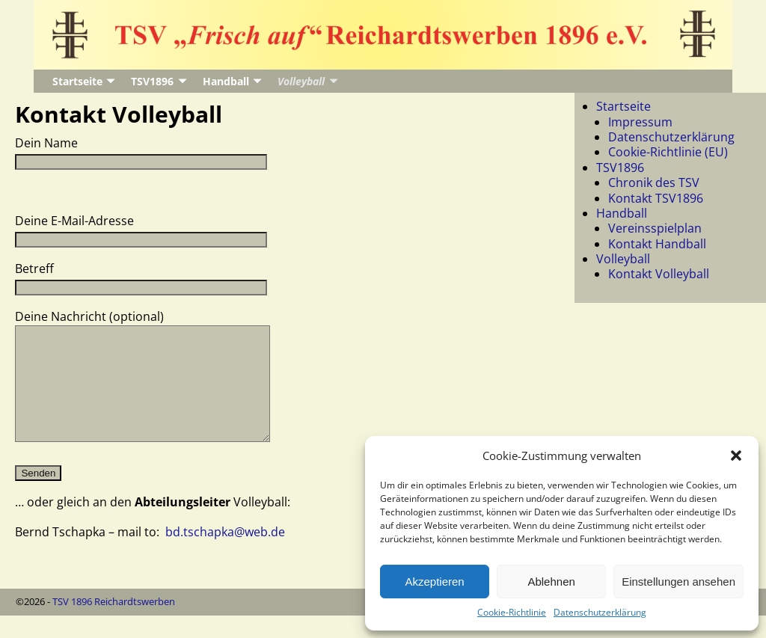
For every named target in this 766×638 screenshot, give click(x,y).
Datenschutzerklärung (600, 612)
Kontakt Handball (657, 244)
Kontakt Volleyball (658, 274)
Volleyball (301, 81)
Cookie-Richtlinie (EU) (668, 152)
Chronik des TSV (653, 182)
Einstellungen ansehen (678, 581)
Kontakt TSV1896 (655, 198)
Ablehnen (550, 581)
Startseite (77, 81)
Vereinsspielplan (655, 228)
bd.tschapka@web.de (225, 554)
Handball (226, 81)
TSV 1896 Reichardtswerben (113, 624)
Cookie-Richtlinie (511, 612)
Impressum (640, 122)
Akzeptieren (434, 581)
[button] (736, 455)
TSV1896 (152, 81)
